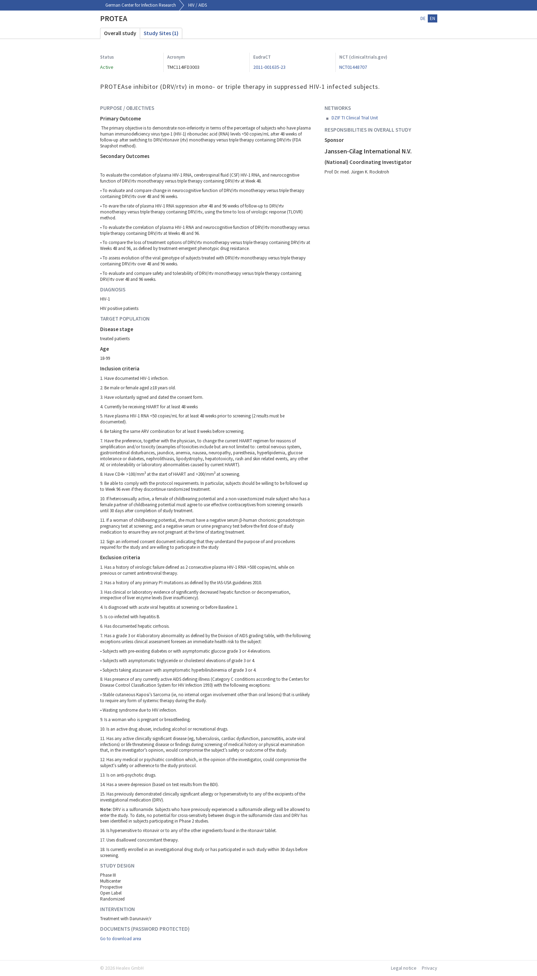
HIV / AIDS (197, 5)
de (423, 18)
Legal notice (404, 968)
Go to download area (120, 939)
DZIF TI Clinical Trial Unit (355, 118)
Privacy (429, 968)
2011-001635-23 (269, 67)
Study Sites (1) (161, 33)
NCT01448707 (353, 67)
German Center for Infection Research (140, 5)
